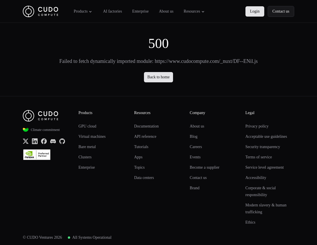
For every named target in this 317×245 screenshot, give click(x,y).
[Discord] (53, 140)
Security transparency (262, 147)
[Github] (62, 140)
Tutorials (141, 147)
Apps (138, 157)
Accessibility (255, 178)
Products (83, 11)
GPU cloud (87, 126)
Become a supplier (205, 167)
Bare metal (87, 147)
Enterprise (140, 11)
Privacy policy (257, 126)
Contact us (281, 11)
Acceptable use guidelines (266, 136)
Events (195, 157)
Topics (139, 167)
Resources (194, 11)
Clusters (85, 157)
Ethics (250, 222)
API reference (145, 136)
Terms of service (258, 157)
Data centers (144, 178)
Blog (194, 136)
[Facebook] (44, 140)
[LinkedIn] (35, 140)
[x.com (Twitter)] (26, 140)
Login (254, 11)
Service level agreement (264, 167)
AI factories (112, 11)
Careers (196, 147)
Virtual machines (91, 136)
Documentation (146, 126)
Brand (195, 188)
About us (166, 11)
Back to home (158, 77)
